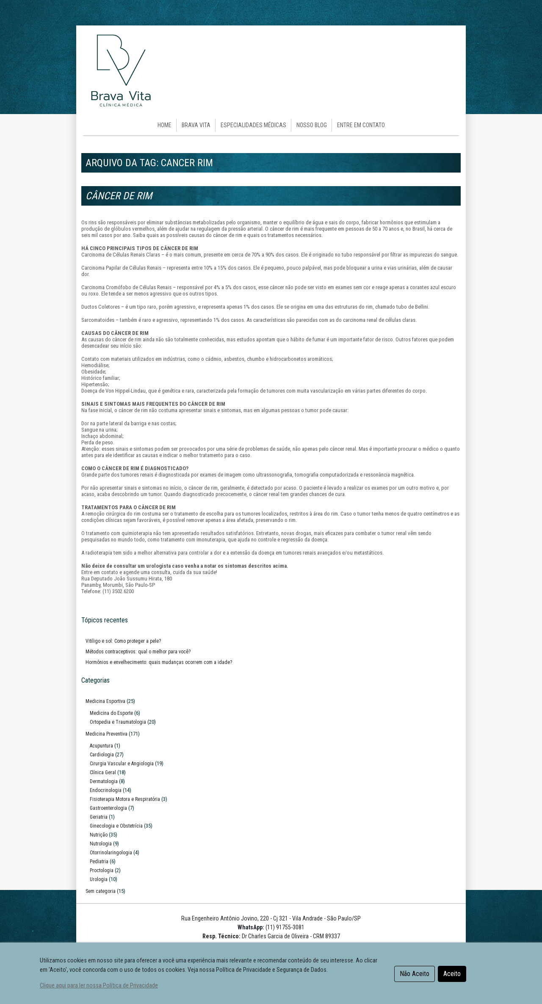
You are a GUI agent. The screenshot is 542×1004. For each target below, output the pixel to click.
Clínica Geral (103, 772)
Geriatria (99, 817)
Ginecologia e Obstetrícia (116, 826)
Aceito (452, 974)
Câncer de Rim (119, 196)
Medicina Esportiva (105, 701)
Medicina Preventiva (106, 734)
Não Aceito (414, 974)
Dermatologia (104, 781)
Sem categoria (101, 891)
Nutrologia (101, 844)
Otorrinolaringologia (111, 853)
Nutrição (99, 835)
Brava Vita (196, 125)
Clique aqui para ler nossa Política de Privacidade (99, 985)
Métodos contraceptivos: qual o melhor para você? (138, 652)
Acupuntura (101, 746)
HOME (164, 125)
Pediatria (99, 862)
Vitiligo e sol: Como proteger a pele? (123, 641)
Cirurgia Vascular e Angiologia (122, 764)
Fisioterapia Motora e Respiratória (125, 799)
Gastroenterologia (108, 808)
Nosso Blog (311, 125)
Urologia (99, 879)
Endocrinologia (106, 790)
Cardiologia (102, 755)
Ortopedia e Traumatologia (118, 722)
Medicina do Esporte (111, 713)
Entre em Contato (361, 125)
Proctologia (101, 870)
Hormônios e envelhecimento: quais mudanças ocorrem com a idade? (159, 662)
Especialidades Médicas (253, 125)
